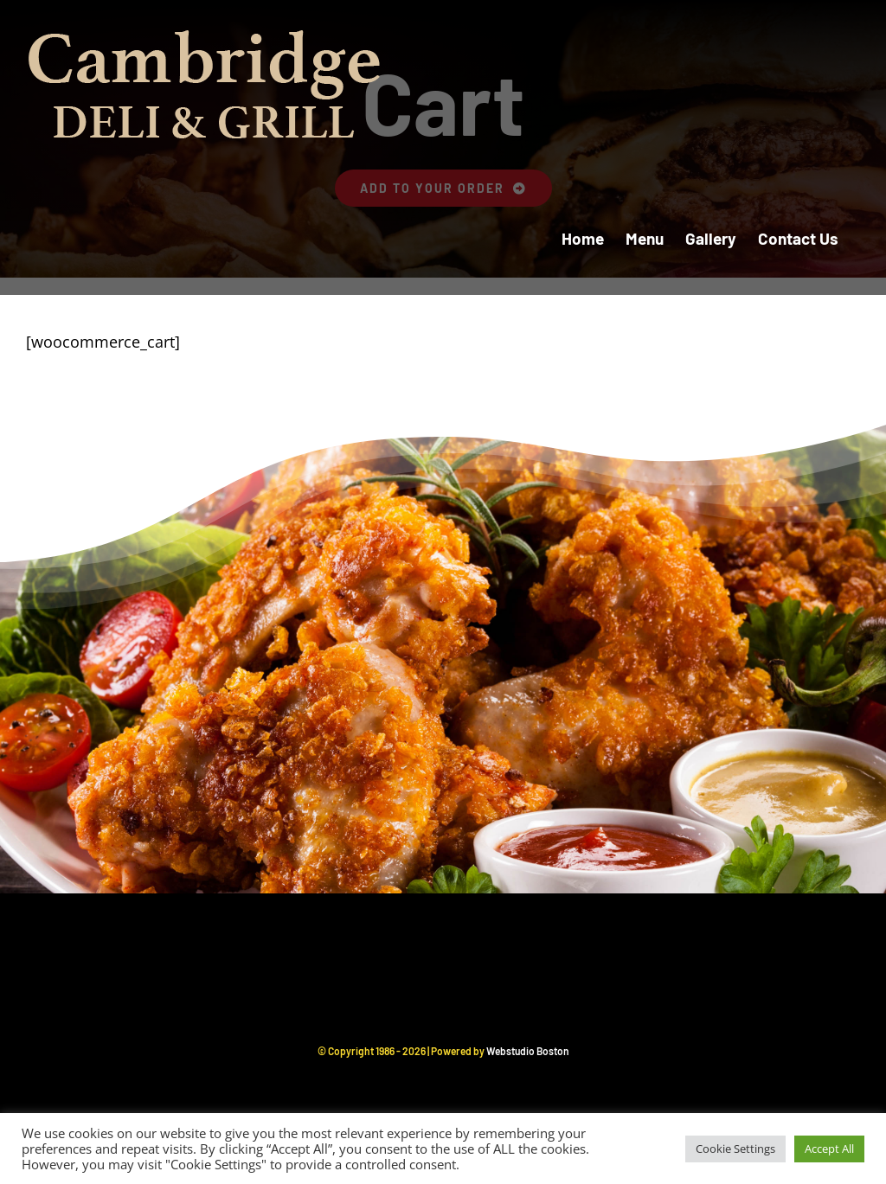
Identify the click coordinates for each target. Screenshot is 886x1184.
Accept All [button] (829, 1148)
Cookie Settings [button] (735, 1148)
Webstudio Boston (527, 1051)
